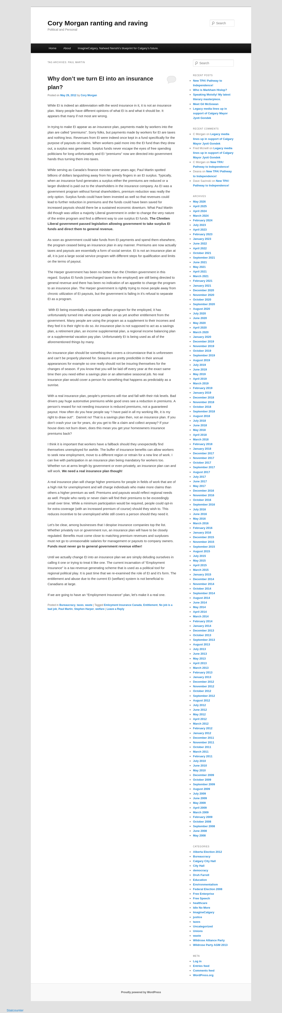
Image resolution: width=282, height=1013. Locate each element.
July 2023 (199, 225)
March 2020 (201, 332)
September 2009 (204, 784)
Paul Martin (65, 609)
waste (88, 605)
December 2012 (203, 681)
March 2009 (201, 812)
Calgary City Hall (204, 861)
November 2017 (203, 458)
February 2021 (202, 280)
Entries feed (201, 966)
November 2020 (203, 295)
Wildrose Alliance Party (209, 940)
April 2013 (200, 663)
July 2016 (199, 509)
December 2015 (203, 537)
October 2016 (202, 500)
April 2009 (200, 807)
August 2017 (201, 472)
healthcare (200, 903)
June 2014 (200, 602)
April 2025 (200, 206)
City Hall (198, 865)
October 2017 (202, 462)
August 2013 (201, 644)
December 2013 (203, 630)
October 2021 (202, 253)
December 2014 (203, 579)
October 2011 (202, 747)
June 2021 (200, 262)
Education (200, 879)
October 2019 (202, 350)
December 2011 (203, 737)
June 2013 (200, 653)
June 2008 (200, 831)
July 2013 (199, 649)
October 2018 (202, 406)
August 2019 (201, 360)
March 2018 (201, 439)
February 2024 (202, 220)
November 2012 (203, 686)
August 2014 (201, 598)
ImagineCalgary (203, 912)
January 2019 (202, 392)
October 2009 (202, 779)
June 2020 (200, 318)
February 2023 (202, 234)
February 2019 (202, 388)
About (67, 48)
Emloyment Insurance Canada (123, 605)
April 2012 (200, 719)
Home (52, 48)
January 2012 (202, 733)
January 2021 (202, 285)
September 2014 (204, 593)
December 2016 (203, 490)
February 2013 (202, 672)
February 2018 (202, 444)
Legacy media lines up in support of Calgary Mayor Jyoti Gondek (210, 113)
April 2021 (200, 271)
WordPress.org (203, 975)
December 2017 (203, 453)
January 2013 (202, 677)
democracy (200, 870)
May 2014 (199, 607)
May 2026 (199, 201)
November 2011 (203, 742)
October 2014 (202, 588)
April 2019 (200, 378)
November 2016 (203, 495)
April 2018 (200, 434)
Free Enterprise (203, 893)
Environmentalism (205, 884)
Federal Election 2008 (207, 889)
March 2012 (201, 723)
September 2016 (204, 504)
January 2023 (202, 239)
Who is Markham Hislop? (210, 90)
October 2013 (202, 635)
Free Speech (201, 898)
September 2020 (204, 304)
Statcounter (15, 1010)
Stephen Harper (84, 609)
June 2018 (200, 425)
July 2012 (199, 705)
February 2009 (202, 817)
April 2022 (200, 248)
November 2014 (203, 584)
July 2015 (199, 556)
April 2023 (200, 229)
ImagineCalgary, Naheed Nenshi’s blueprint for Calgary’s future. (118, 48)
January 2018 (202, 448)
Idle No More (201, 907)
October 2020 (202, 299)
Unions (198, 931)
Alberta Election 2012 (207, 851)
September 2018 (204, 411)
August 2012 (201, 700)
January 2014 (202, 626)
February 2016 (202, 528)
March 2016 (201, 523)
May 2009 (199, 802)
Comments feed (204, 970)
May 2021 (199, 267)
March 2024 (201, 215)
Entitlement (150, 605)
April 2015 (200, 565)
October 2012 (202, 691)
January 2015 (202, 574)
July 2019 (199, 364)
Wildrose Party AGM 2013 (210, 945)
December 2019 (203, 341)
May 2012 (199, 714)
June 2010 (200, 765)
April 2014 (200, 611)
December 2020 (203, 290)
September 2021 (204, 257)
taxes (80, 605)
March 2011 (201, 751)
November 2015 (203, 541)
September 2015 (204, 546)
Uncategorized (203, 926)
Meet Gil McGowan (206, 104)
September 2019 (204, 355)
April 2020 (200, 327)
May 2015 (199, 560)
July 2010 (199, 761)
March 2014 (201, 616)
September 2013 (204, 639)
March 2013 (201, 667)
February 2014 (202, 621)
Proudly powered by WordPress (141, 992)
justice (197, 917)
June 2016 (200, 514)
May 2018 (199, 430)
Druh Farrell (201, 875)
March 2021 (201, 276)
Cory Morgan (89, 95)
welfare (99, 609)
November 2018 (203, 402)
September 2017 (204, 467)
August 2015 (201, 551)
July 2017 (199, 476)
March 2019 (201, 383)
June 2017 (200, 481)
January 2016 (202, 532)
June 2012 (200, 709)
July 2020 (199, 313)
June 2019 (200, 369)
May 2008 (199, 835)
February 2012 (202, 728)
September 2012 (204, 695)
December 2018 (203, 397)
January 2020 (202, 336)
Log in (197, 961)
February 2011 (202, 756)
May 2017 (199, 486)
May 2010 (199, 770)
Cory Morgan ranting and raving (98, 23)
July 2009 (199, 793)
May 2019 (199, 374)
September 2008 (204, 826)
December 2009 (203, 775)
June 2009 (200, 798)
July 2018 (199, 420)
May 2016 (199, 518)
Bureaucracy (67, 605)
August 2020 (201, 308)
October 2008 (202, 821)
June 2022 (200, 243)
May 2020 (199, 323)
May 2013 (199, 658)
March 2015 (201, 569)
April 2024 (200, 211)
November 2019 (203, 346)
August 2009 (201, 789)
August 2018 (201, 416)
